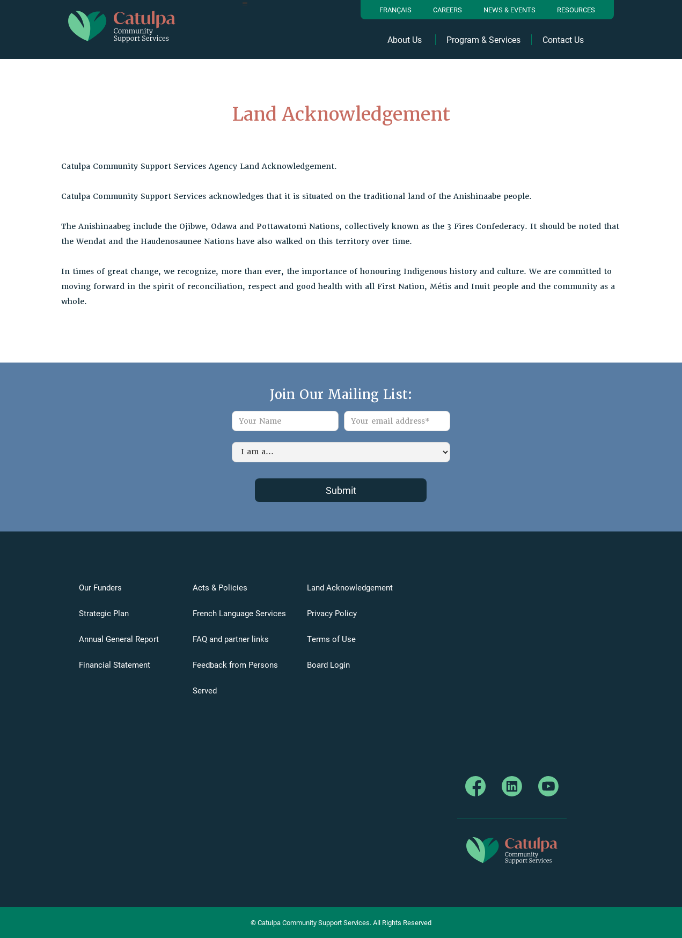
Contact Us (563, 39)
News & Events (509, 9)
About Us (404, 39)
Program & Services (483, 39)
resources (576, 9)
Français (395, 9)
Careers (447, 9)
